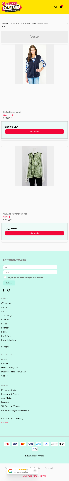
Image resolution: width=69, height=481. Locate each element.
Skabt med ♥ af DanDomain (34, 476)
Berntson (5, 328)
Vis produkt (34, 132)
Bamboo (5, 320)
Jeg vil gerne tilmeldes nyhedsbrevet (32, 276)
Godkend (9, 283)
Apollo (4, 311)
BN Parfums (6, 336)
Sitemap (4, 423)
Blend (3, 332)
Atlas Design (6, 315)
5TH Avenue (6, 303)
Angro (4, 307)
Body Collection (8, 340)
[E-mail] (30, 272)
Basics (4, 324)
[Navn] (30, 267)
